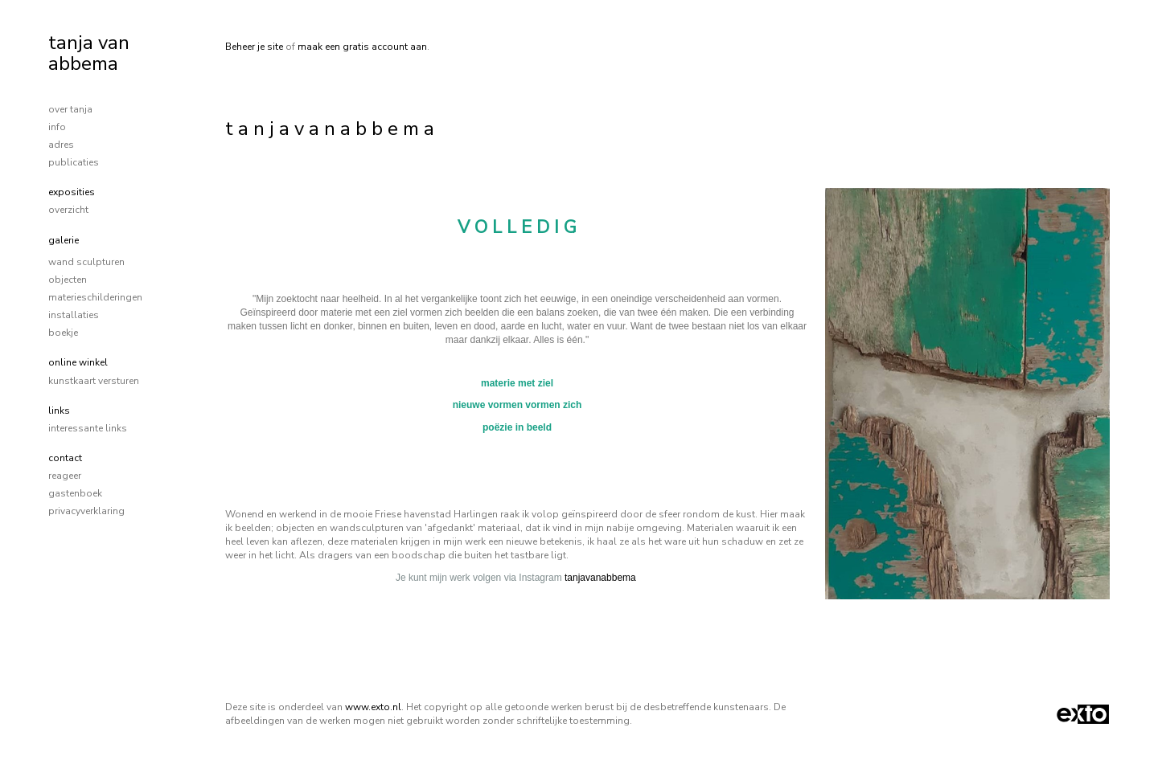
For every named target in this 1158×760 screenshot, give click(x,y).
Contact (65, 458)
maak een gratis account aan (362, 46)
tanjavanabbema (600, 577)
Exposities (71, 192)
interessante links (87, 428)
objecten (67, 279)
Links (59, 410)
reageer (64, 475)
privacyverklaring (86, 511)
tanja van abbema (88, 53)
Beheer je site (254, 46)
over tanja (70, 109)
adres (61, 144)
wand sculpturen (86, 261)
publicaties (73, 162)
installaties (73, 314)
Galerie (63, 240)
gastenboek (75, 493)
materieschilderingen (95, 297)
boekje (63, 332)
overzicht (68, 209)
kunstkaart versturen (93, 380)
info (57, 127)
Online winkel (78, 362)
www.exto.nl (373, 707)
